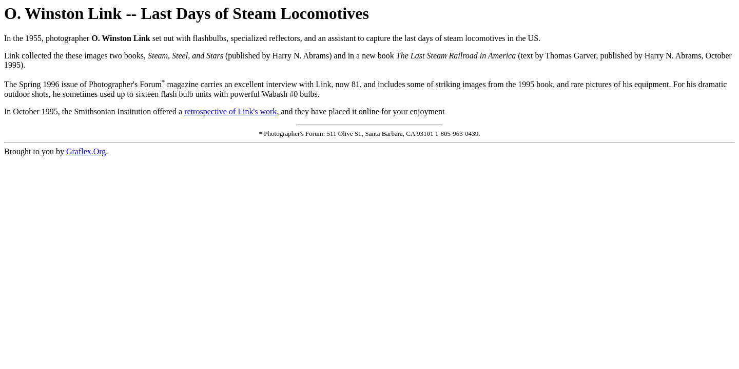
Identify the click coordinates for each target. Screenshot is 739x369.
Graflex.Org (86, 151)
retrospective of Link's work (230, 111)
